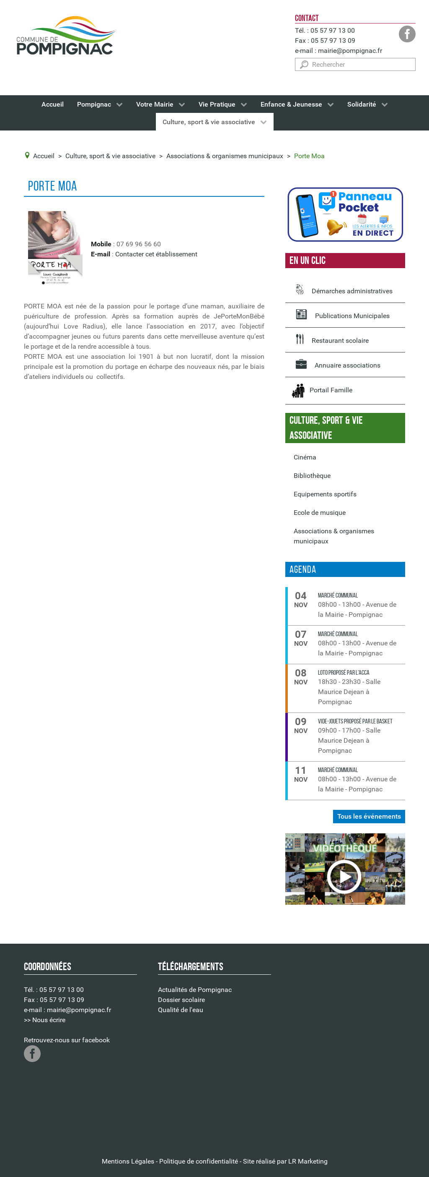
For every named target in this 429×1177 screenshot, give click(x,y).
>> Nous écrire (44, 1020)
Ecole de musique (320, 513)
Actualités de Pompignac (195, 990)
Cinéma (305, 457)
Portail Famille (322, 391)
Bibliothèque (312, 476)
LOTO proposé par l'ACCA (344, 672)
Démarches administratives (344, 289)
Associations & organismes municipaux (334, 536)
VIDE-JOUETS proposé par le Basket (355, 721)
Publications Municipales (343, 314)
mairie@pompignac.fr (350, 51)
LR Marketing (308, 1161)
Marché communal (338, 595)
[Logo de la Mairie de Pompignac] (65, 37)
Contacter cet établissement (156, 254)
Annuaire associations (338, 363)
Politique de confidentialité (198, 1161)
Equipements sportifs (325, 494)
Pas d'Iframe (348, 1048)
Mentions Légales (128, 1161)
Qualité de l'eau (180, 1010)
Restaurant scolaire (332, 339)
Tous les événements (369, 816)
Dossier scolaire (181, 1000)
